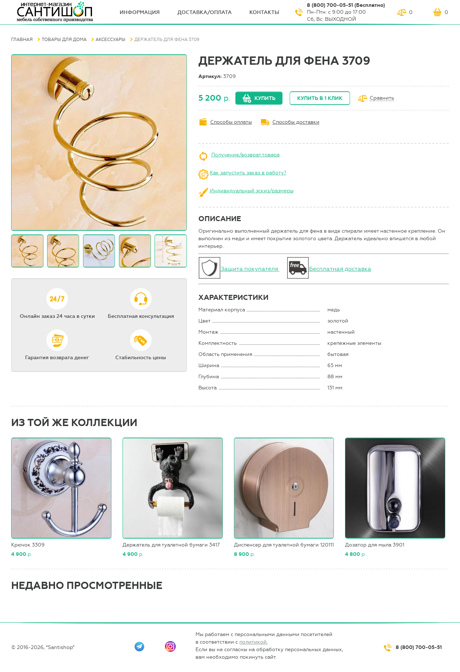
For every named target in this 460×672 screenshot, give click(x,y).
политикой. (253, 642)
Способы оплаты (231, 122)
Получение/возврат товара (245, 155)
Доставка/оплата (205, 12)
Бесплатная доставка (340, 268)
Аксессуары (110, 39)
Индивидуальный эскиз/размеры (252, 191)
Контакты (264, 12)
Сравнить (382, 98)
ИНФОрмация (140, 12)
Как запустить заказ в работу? (248, 173)
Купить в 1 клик (319, 98)
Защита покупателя (250, 268)
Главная (22, 39)
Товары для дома (64, 39)
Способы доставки (295, 122)
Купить (264, 98)
